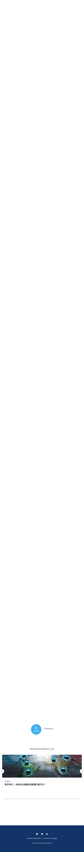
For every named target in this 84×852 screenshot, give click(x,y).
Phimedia (48, 728)
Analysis (7, 781)
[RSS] (47, 834)
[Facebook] (37, 834)
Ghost (55, 838)
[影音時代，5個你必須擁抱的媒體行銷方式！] (42, 790)
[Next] (82, 771)
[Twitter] (42, 834)
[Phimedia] (36, 729)
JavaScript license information (42, 843)
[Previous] (2, 771)
